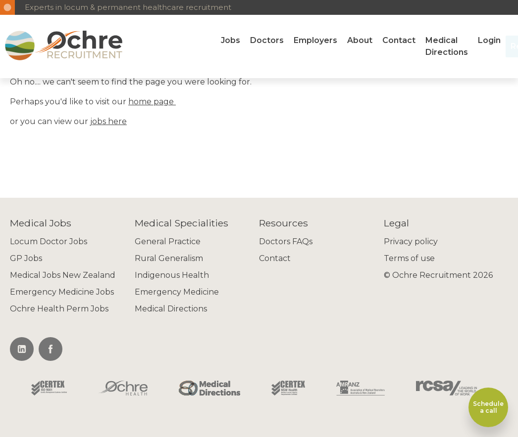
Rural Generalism (169, 258)
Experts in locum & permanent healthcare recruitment (128, 7)
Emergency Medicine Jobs (62, 292)
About (359, 40)
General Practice (168, 241)
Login (489, 40)
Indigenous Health (172, 275)
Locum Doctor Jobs (48, 241)
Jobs (230, 40)
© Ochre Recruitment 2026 (438, 275)
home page (152, 101)
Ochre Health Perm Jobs (59, 308)
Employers (315, 40)
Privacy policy (411, 241)
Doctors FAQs (285, 241)
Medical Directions (446, 46)
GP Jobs (26, 258)
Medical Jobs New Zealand (62, 275)
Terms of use (409, 258)
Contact (398, 40)
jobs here (108, 121)
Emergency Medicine (177, 292)
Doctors (267, 40)
